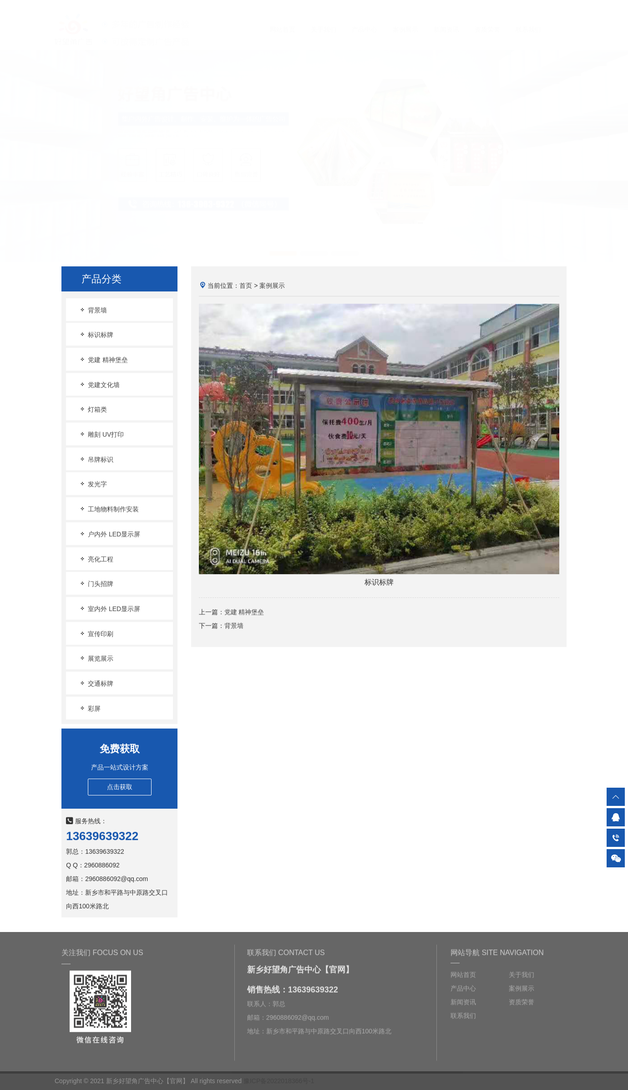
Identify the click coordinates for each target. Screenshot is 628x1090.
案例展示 (405, 21)
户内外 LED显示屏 (109, 534)
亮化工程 (96, 559)
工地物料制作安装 (109, 509)
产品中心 (364, 21)
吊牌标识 (96, 460)
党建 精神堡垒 (103, 360)
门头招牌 (96, 584)
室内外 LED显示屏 (109, 609)
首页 (245, 286)
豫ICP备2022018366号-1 (278, 1081)
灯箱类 (93, 409)
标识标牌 (96, 335)
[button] (283, 245)
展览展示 (96, 658)
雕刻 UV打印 (101, 434)
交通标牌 (96, 684)
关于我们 (323, 21)
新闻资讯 (446, 21)
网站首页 (282, 21)
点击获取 (119, 786)
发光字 (93, 484)
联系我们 (528, 21)
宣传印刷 (96, 633)
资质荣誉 (487, 21)
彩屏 (90, 708)
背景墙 (93, 310)
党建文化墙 (99, 385)
